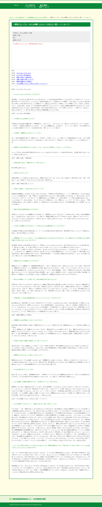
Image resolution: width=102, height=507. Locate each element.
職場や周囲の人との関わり (24, 81)
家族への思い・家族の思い (24, 77)
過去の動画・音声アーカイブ (44, 6)
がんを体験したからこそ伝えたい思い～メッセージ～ (32, 83)
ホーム (16, 5)
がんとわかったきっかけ (24, 73)
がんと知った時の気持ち (24, 75)
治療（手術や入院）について (25, 79)
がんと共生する (30, 6)
